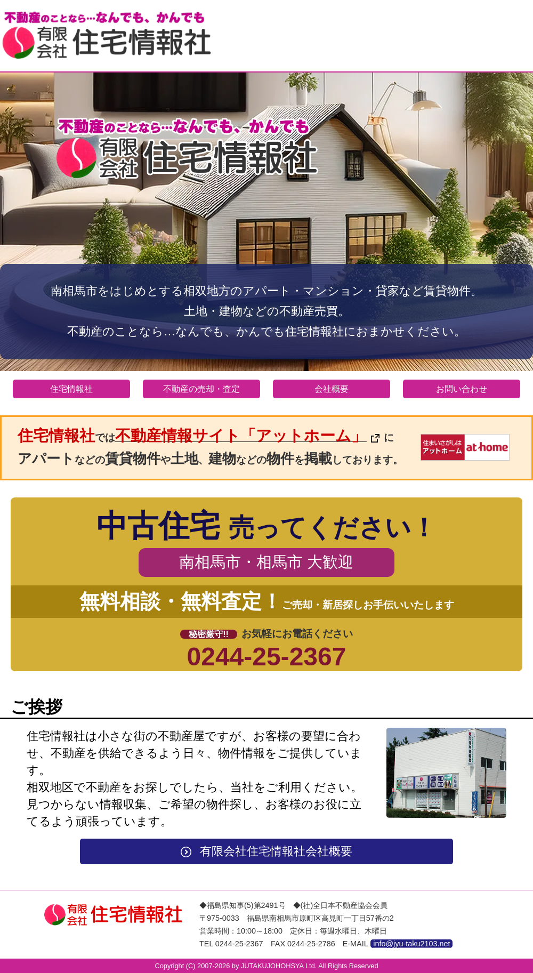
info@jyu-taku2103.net (411, 943)
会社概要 (331, 388)
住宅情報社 (71, 388)
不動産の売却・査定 (201, 388)
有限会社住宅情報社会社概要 (266, 851)
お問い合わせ (461, 388)
